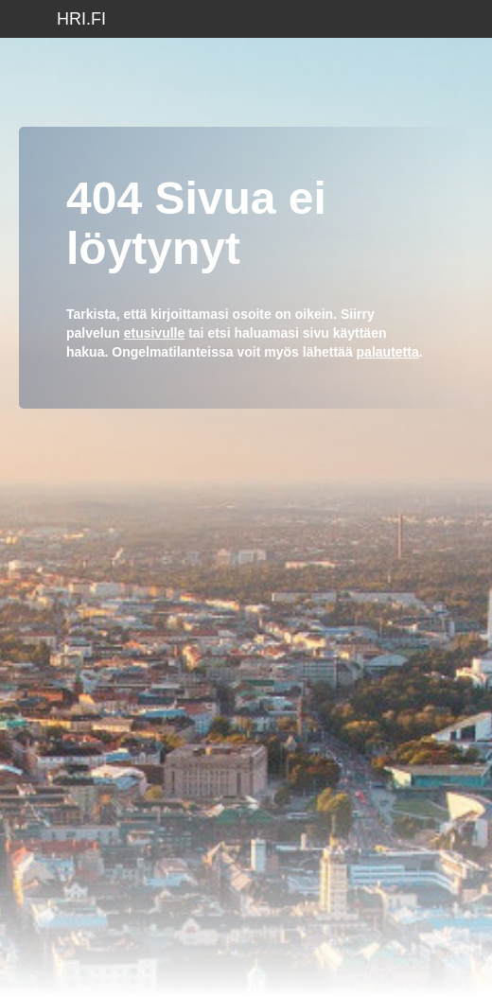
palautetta (388, 351)
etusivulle (154, 333)
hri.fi (81, 18)
